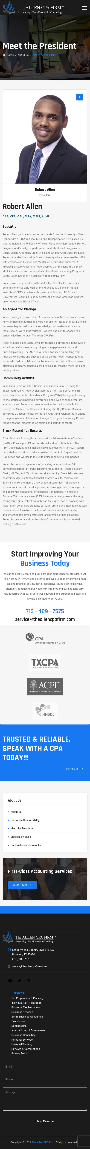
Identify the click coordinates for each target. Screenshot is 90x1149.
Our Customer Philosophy (26, 845)
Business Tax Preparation (26, 1007)
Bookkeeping (19, 1025)
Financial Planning (21, 1044)
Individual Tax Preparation (26, 1002)
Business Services (22, 1012)
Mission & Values (21, 836)
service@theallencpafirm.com (45, 619)
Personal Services (22, 1039)
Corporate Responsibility (25, 820)
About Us (16, 811)
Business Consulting (23, 1035)
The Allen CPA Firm (43, 1142)
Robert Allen (45, 189)
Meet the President (22, 828)
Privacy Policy (19, 1053)
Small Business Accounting (27, 1016)
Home (8, 55)
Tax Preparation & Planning (27, 998)
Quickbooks (18, 1021)
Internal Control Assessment (28, 1030)
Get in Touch (20, 885)
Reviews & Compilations (25, 1048)
